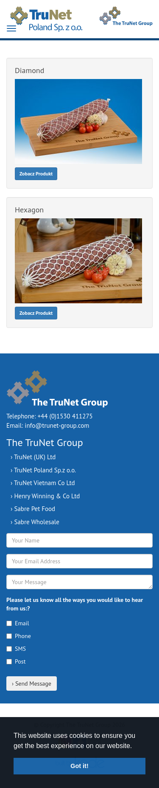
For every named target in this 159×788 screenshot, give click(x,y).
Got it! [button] (79, 766)
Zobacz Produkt (36, 173)
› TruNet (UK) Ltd (33, 457)
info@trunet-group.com (57, 425)
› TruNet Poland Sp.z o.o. (43, 470)
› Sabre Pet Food (33, 509)
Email (17, 623)
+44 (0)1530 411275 (65, 416)
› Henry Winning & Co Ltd (45, 496)
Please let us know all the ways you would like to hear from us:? (74, 604)
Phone (18, 636)
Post (15, 661)
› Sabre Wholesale (35, 522)
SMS (16, 648)
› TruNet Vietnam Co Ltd (43, 483)
